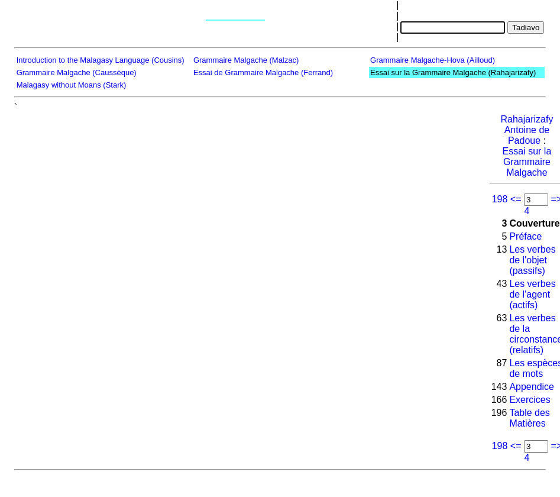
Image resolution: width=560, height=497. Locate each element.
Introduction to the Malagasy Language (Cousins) (100, 60)
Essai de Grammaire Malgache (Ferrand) (263, 72)
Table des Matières (529, 418)
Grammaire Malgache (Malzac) (246, 60)
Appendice (531, 387)
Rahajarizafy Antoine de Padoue (526, 130)
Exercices (529, 400)
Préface (525, 236)
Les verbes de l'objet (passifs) (532, 260)
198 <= (507, 199)
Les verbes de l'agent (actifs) (532, 294)
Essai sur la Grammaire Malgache (527, 162)
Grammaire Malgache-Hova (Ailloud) (432, 60)
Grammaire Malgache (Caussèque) (77, 72)
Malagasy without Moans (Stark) (72, 84)
